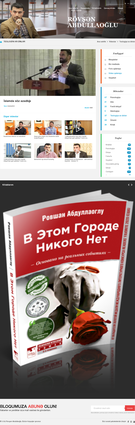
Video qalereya (115, 74)
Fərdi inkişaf (115, 107)
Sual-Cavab (76, 11)
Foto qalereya (115, 69)
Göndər (129, 408)
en (131, 3)
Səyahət (112, 78)
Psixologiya (115, 98)
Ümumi (113, 120)
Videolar (112, 42)
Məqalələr (113, 60)
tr (134, 3)
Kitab (112, 125)
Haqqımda (85, 8)
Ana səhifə (73, 8)
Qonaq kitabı (109, 8)
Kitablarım (96, 8)
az (128, 3)
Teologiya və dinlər (127, 42)
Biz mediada (114, 64)
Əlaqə (120, 8)
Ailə (112, 102)
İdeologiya (114, 111)
